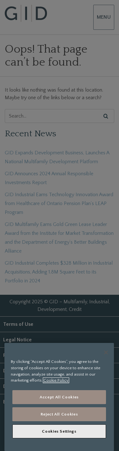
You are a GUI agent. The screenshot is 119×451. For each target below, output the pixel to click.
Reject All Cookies (59, 414)
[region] (59, 397)
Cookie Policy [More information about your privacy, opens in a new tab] (56, 380)
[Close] (106, 352)
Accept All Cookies (59, 397)
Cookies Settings (59, 431)
